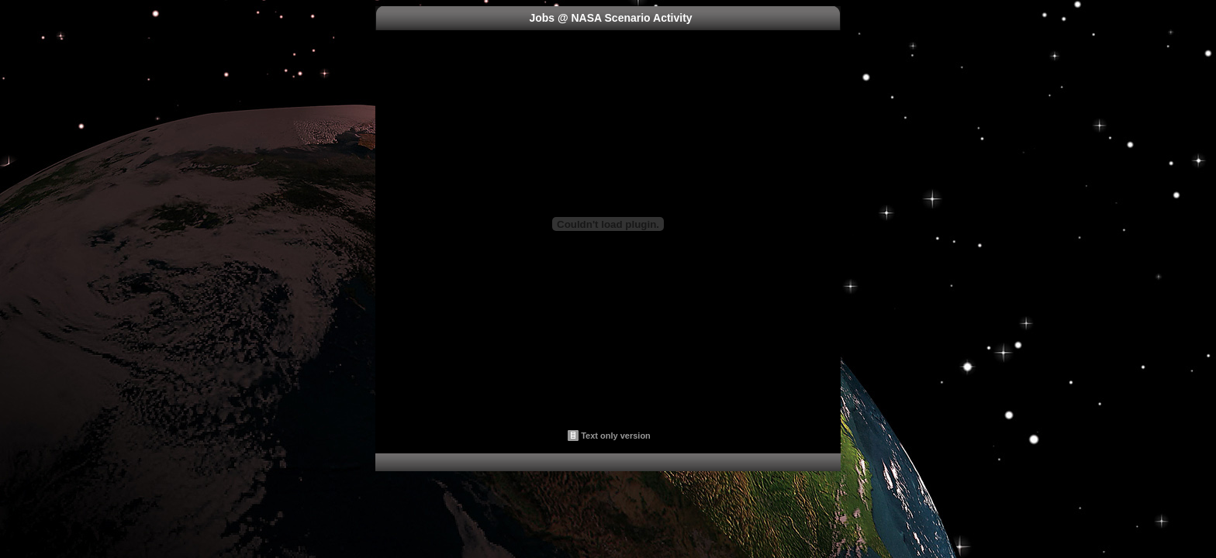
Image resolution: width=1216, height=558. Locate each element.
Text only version (616, 435)
